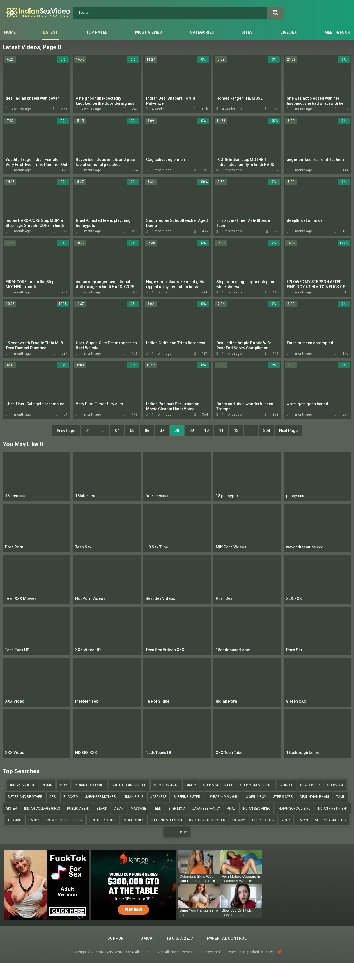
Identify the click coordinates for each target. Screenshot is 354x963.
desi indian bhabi (314, 797)
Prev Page (66, 430)
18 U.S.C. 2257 (179, 938)
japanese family (206, 809)
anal (231, 809)
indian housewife (90, 785)
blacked (70, 797)
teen (157, 809)
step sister (283, 797)
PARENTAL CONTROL (227, 938)
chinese (286, 785)
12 (236, 430)
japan (303, 820)
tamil (341, 797)
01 (87, 430)
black (102, 809)
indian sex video (256, 809)
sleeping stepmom (166, 820)
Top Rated (97, 32)
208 (266, 430)
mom (63, 785)
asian (119, 809)
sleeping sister (187, 797)
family (190, 785)
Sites (247, 32)
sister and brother (25, 797)
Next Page (288, 430)
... (102, 430)
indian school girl (294, 809)
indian (47, 785)
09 (191, 430)
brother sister (103, 820)
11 (221, 430)
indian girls (133, 797)
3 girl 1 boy (256, 797)
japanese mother (100, 797)
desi (52, 797)
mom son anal (165, 785)
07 (162, 430)
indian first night (332, 809)
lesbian (14, 820)
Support (117, 938)
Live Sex (289, 32)
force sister (263, 820)
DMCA (146, 938)
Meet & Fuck (337, 32)
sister (11, 809)
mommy (238, 820)
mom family (133, 820)
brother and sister (129, 785)
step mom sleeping (256, 785)
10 (206, 430)
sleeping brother (330, 820)
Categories (202, 32)
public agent (78, 809)
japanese (158, 797)
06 (147, 430)
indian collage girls (42, 809)
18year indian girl (223, 797)
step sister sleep (218, 785)
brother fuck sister (207, 820)
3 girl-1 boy (177, 832)
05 (132, 430)
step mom (176, 809)
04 (117, 430)
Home (10, 32)
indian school (22, 785)
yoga (286, 820)
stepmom (335, 785)
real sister (310, 785)
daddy (33, 820)
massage (138, 809)
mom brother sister (64, 820)
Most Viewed (148, 32)
